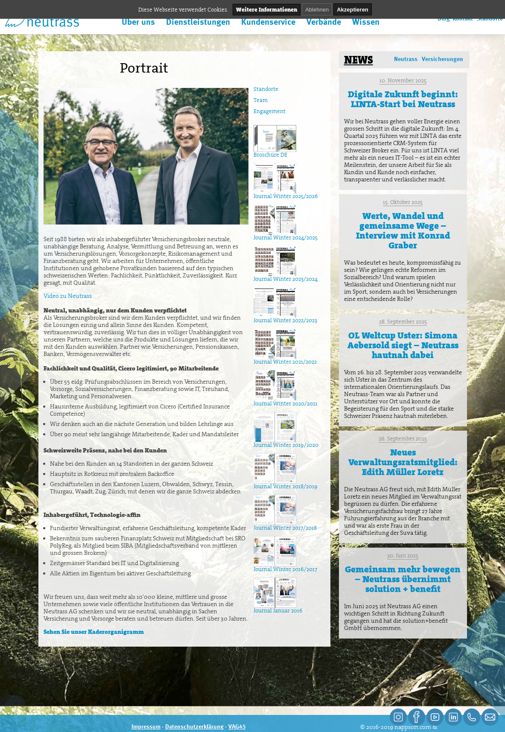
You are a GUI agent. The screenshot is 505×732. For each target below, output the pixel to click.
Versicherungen (442, 59)
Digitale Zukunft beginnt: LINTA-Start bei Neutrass (403, 99)
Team (261, 100)
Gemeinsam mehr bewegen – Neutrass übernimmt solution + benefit (403, 579)
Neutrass (405, 59)
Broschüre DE (275, 152)
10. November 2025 (402, 80)
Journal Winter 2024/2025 (286, 235)
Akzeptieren (352, 9)
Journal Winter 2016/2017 (285, 567)
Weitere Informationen (266, 9)
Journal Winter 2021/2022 (285, 359)
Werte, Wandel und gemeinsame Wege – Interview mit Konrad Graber (403, 230)
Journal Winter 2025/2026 (286, 194)
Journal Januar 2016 (278, 608)
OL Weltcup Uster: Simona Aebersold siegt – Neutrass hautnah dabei (402, 345)
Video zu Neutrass (68, 296)
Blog (444, 19)
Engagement (270, 111)
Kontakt (462, 19)
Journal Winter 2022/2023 (285, 318)
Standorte (490, 19)
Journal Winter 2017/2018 (285, 525)
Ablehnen (317, 9)
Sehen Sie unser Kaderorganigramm (94, 632)
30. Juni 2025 (402, 555)
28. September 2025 (403, 321)
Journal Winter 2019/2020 (286, 443)
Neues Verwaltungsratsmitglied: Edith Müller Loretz (403, 462)
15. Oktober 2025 (403, 202)
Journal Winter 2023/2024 (286, 277)
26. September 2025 (403, 438)
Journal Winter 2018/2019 (286, 484)
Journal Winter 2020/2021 (286, 401)
